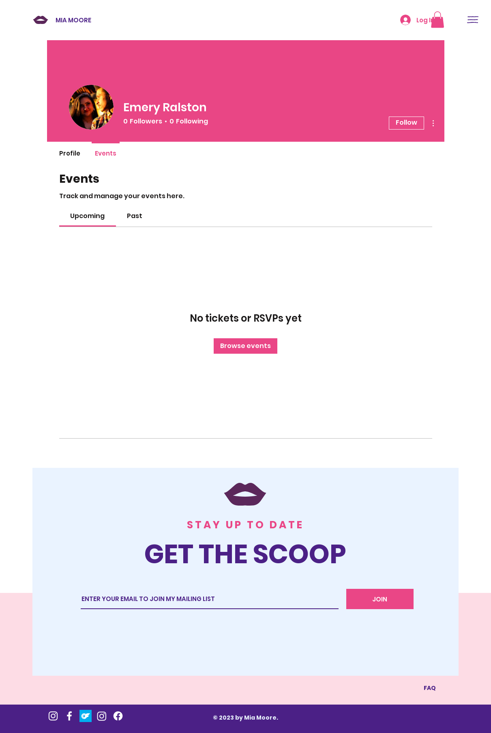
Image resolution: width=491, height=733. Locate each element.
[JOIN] (380, 599)
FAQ (430, 688)
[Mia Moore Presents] (118, 716)
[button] (472, 19)
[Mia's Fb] (69, 716)
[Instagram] (102, 716)
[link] (87, 216)
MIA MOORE (73, 20)
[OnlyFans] (85, 716)
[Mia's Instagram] (53, 716)
